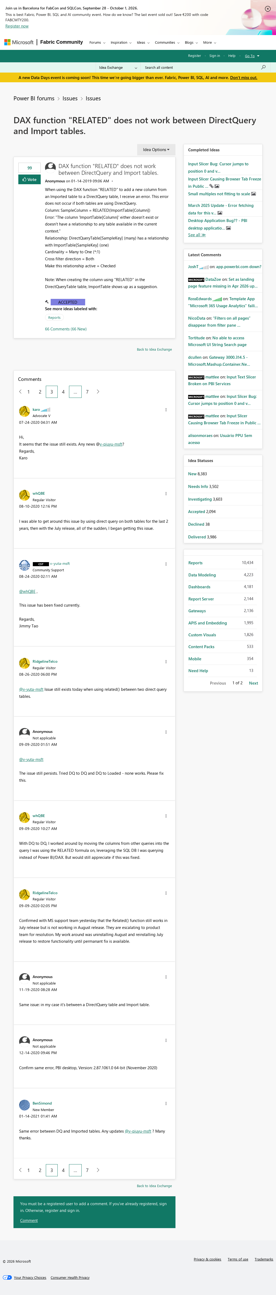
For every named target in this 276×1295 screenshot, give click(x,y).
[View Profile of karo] (36, 409)
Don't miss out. (243, 77)
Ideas (141, 42)
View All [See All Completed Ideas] (197, 235)
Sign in (214, 55)
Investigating (200, 499)
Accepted (67, 302)
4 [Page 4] (63, 391)
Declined (196, 524)
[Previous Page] (18, 392)
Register (194, 55)
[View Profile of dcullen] (195, 357)
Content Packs (201, 646)
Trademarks (264, 1259)
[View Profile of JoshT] (193, 266)
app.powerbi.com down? (238, 266)
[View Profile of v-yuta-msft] (60, 563)
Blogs (189, 42)
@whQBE (27, 591)
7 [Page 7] (87, 391)
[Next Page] (96, 392)
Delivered (197, 536)
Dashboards (199, 586)
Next (253, 683)
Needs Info (198, 486)
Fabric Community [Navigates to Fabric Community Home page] (61, 42)
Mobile (194, 658)
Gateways (197, 610)
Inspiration (119, 42)
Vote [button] (31, 179)
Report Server (201, 599)
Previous (218, 683)
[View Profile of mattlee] (212, 377)
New (193, 473)
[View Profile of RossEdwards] (200, 298)
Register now (17, 26)
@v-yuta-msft (31, 689)
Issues (70, 98)
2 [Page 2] (40, 391)
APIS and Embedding (207, 623)
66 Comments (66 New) (66, 329)
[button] (166, 410)
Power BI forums (33, 98)
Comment (29, 1220)
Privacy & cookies (207, 1259)
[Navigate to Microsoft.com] (18, 42)
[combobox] (205, 67)
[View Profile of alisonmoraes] (200, 435)
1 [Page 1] (28, 391)
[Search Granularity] (118, 67)
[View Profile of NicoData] (196, 318)
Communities (165, 42)
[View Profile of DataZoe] (213, 279)
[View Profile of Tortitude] (196, 337)
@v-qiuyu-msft (138, 1131)
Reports (54, 317)
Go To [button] (250, 55)
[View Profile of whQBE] (39, 493)
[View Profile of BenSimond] (42, 1103)
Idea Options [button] (154, 149)
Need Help (198, 670)
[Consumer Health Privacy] (70, 1277)
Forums (95, 42)
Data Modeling (202, 575)
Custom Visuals (202, 634)
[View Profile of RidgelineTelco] (45, 661)
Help (232, 55)
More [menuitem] (207, 42)
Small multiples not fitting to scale (219, 193)
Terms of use (238, 1259)
